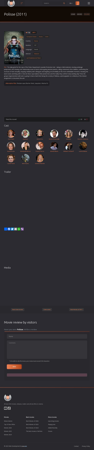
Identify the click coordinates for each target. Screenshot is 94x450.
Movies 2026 (8, 428)
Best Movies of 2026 (32, 421)
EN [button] (71, 3)
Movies (79, 14)
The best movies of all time (34, 431)
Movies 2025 (8, 431)
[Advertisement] (47, 101)
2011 (34, 33)
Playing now (51, 424)
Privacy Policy (86, 446)
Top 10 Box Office (9, 424)
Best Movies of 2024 (32, 428)
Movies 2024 (8, 434)
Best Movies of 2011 (76, 309)
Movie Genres (8, 421)
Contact (76, 446)
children (75, 69)
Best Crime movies (17, 309)
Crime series (47, 309)
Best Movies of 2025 (32, 424)
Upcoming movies (53, 421)
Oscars (50, 431)
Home (73, 14)
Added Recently (52, 428)
